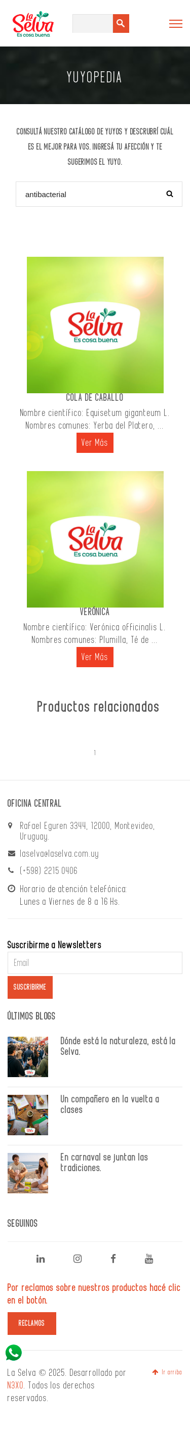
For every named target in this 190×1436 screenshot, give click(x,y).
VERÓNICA (95, 612)
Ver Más (95, 443)
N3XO (16, 1385)
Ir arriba (167, 1372)
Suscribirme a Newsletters (55, 945)
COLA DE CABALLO (95, 398)
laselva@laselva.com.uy (59, 854)
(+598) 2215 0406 (49, 871)
